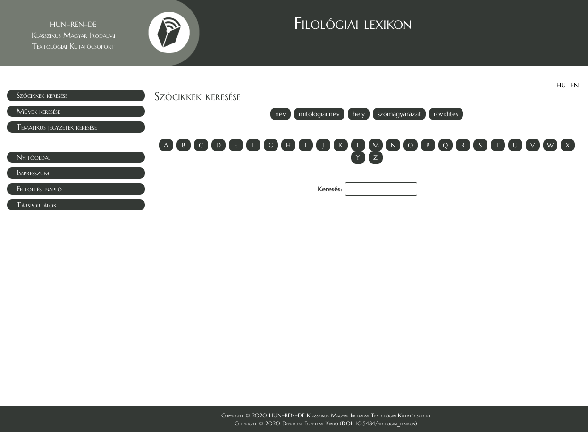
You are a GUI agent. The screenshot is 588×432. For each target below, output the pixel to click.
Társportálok (37, 204)
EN (575, 85)
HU (561, 85)
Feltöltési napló (39, 188)
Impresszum (33, 172)
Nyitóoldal (33, 157)
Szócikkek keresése (42, 95)
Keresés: (367, 189)
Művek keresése (38, 111)
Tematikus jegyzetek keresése (57, 126)
